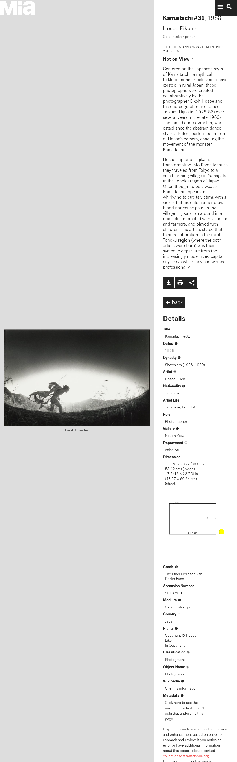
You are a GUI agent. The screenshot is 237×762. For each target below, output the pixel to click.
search (229, 7)
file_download (168, 282)
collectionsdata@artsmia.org (186, 756)
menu (220, 7)
